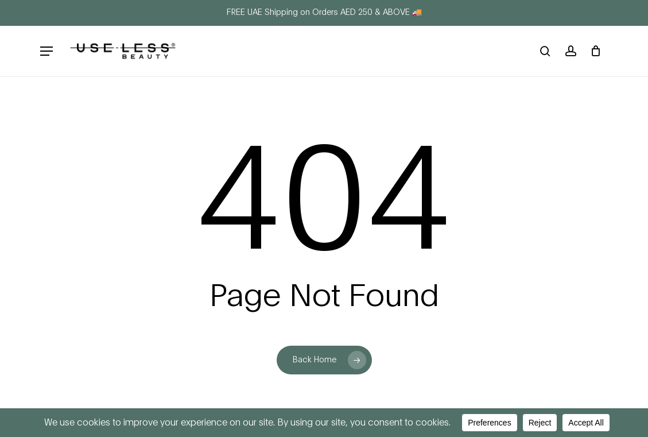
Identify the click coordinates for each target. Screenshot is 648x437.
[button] (46, 51)
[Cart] (595, 51)
